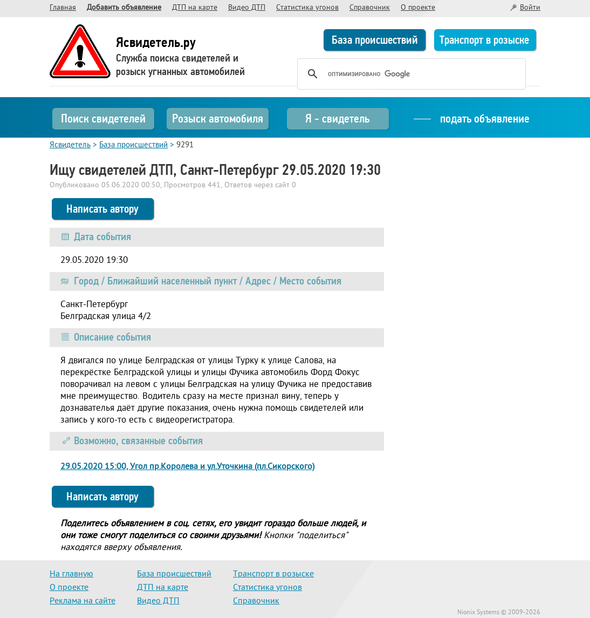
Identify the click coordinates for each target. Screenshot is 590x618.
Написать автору (102, 209)
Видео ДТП (246, 7)
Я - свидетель (337, 118)
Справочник (369, 7)
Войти (530, 7)
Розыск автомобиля (217, 118)
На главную (71, 574)
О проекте (418, 7)
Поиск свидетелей (103, 118)
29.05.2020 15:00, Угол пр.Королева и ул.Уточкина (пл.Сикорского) (187, 466)
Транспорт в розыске (484, 40)
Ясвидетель (70, 145)
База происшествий (375, 40)
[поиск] (410, 73)
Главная (63, 7)
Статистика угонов (307, 7)
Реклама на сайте (82, 601)
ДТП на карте (194, 7)
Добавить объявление (124, 7)
